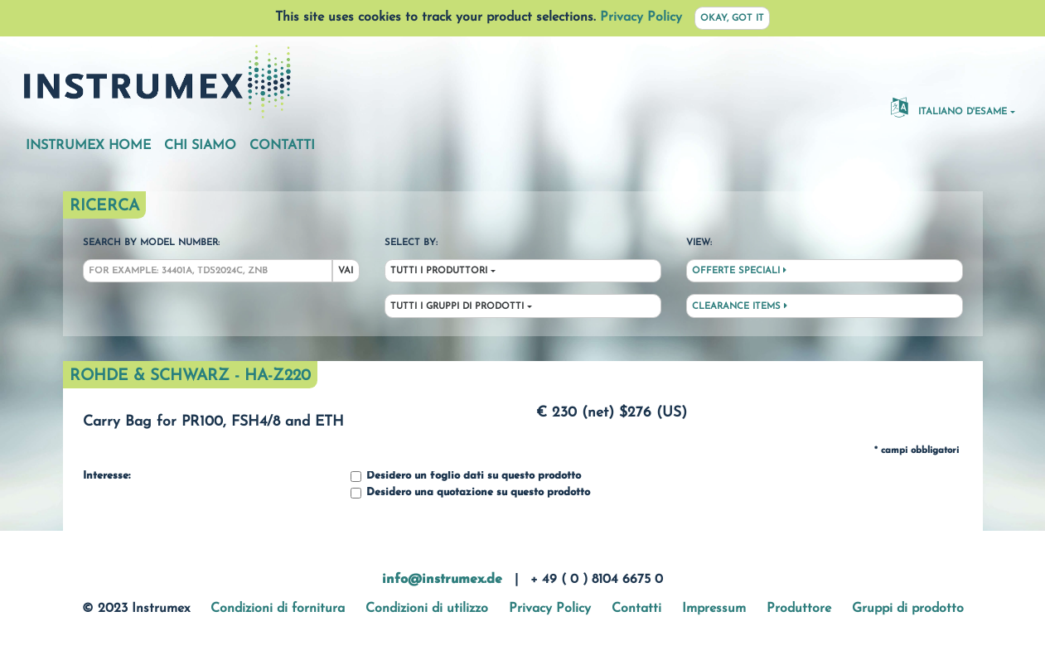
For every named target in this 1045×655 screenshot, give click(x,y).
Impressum (714, 608)
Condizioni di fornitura (277, 608)
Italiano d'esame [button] (949, 107)
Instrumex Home (88, 145)
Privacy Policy (641, 17)
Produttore (799, 608)
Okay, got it (732, 18)
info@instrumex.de (442, 579)
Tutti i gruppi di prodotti (457, 306)
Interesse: (106, 476)
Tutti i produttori (438, 271)
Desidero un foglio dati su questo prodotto (466, 476)
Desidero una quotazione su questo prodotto (470, 493)
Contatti (282, 145)
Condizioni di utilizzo (426, 608)
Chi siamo (200, 145)
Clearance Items (739, 306)
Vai (345, 271)
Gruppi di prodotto (908, 608)
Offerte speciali (739, 271)
